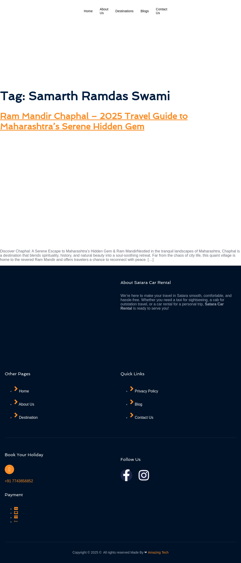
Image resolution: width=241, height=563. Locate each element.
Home (88, 11)
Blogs (145, 11)
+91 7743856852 (19, 481)
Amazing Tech (158, 552)
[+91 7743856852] (9, 469)
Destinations (124, 11)
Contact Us (161, 11)
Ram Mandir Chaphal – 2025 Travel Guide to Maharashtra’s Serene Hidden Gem (94, 121)
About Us (104, 11)
